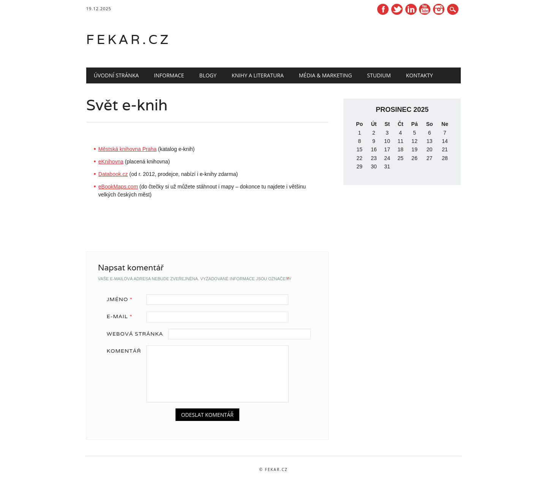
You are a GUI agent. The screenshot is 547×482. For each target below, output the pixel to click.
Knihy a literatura (258, 75)
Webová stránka (135, 333)
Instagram (438, 9)
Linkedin (411, 9)
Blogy (208, 75)
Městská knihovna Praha (127, 149)
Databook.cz (113, 174)
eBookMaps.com (118, 187)
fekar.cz (128, 39)
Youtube (424, 9)
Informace (169, 75)
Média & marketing (325, 75)
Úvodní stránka (116, 75)
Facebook (383, 9)
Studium (378, 75)
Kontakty (419, 75)
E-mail (122, 316)
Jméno (122, 299)
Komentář (124, 350)
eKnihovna (110, 162)
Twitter (397, 9)
